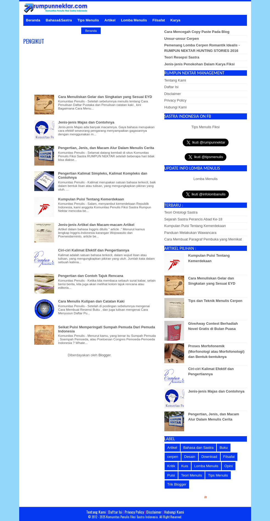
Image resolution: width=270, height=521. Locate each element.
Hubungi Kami (175, 107)
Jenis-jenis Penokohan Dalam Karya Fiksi (199, 64)
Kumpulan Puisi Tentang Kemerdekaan (91, 199)
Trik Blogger (177, 484)
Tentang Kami (175, 80)
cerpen (172, 457)
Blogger (105, 355)
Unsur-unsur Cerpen (181, 39)
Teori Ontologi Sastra (181, 212)
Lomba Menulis (205, 179)
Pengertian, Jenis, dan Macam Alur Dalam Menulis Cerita (106, 148)
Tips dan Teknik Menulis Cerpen (215, 301)
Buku (224, 448)
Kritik (171, 466)
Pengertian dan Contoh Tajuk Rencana (90, 276)
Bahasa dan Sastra (198, 448)
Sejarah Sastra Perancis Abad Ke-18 (193, 219)
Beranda (91, 30)
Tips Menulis (218, 475)
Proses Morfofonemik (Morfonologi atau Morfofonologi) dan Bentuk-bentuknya (216, 351)
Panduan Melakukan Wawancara (190, 233)
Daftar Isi (171, 87)
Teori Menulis (191, 475)
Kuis (184, 466)
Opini (228, 466)
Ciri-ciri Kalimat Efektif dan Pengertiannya (93, 250)
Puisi (171, 475)
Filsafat (229, 457)
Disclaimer (172, 94)
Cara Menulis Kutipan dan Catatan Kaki (91, 301)
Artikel (172, 448)
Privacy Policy (175, 100)
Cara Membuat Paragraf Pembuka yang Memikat (203, 239)
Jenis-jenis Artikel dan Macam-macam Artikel (96, 225)
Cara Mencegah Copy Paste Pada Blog (197, 32)
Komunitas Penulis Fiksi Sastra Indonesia (132, 517)
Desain (189, 457)
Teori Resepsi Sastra (181, 57)
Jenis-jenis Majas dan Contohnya (86, 122)
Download (209, 457)
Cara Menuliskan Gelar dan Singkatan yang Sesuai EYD (105, 97)
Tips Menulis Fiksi (206, 127)
